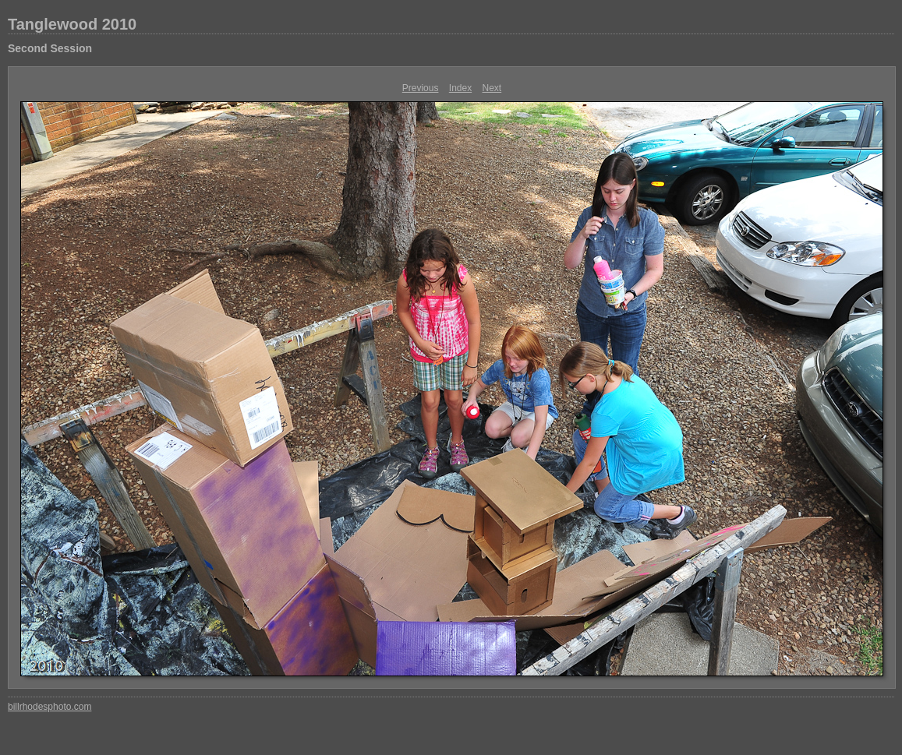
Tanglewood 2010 (72, 24)
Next (492, 88)
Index (460, 88)
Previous (420, 88)
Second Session (50, 48)
